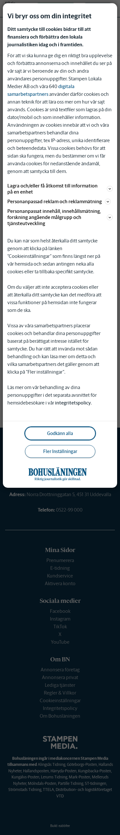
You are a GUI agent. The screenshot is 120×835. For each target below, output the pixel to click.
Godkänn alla (60, 433)
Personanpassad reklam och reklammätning (59, 201)
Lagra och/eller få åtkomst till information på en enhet (59, 189)
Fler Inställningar (60, 451)
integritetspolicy (73, 403)
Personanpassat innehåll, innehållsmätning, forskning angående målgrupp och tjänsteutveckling (59, 217)
